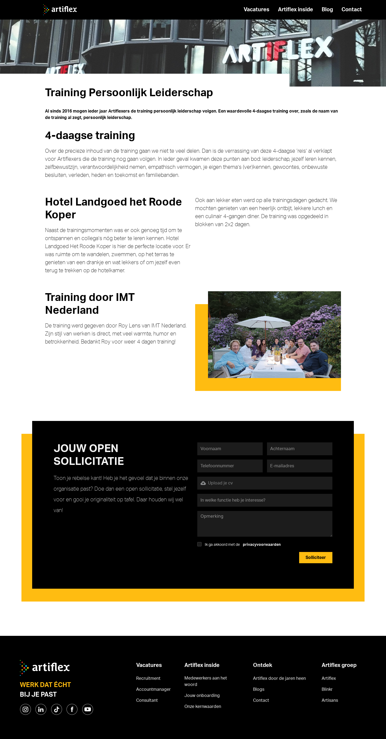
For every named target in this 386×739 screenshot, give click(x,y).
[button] (264, 483)
